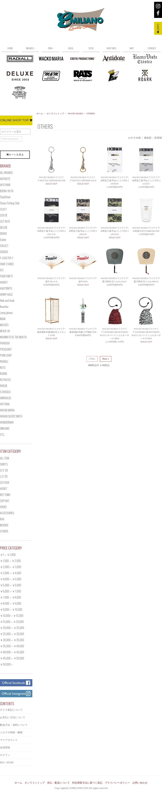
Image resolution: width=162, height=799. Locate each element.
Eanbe (3, 239)
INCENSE (4, 525)
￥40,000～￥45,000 (12, 652)
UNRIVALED (5, 398)
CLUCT (3, 209)
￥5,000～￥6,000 (10, 585)
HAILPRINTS (6, 288)
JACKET (3, 488)
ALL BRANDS (6, 173)
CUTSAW (4, 482)
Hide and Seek (7, 300)
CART (157, 28)
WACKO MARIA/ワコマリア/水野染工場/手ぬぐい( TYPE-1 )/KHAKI (114, 231)
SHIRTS (4, 464)
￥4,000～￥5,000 (10, 579)
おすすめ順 (134, 137)
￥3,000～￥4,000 (10, 573)
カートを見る (15, 154)
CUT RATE (5, 221)
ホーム (39, 113)
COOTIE (3, 215)
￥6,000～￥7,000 (10, 591)
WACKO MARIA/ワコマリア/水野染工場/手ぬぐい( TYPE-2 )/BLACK (51, 231)
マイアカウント (9, 740)
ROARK (3, 373)
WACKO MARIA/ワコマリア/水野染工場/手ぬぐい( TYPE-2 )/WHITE (114, 180)
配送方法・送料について (14, 725)
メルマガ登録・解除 (11, 732)
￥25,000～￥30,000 (12, 634)
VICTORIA (5, 404)
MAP (132, 48)
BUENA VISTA (6, 191)
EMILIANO (4, 428)
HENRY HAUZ (6, 294)
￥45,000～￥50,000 (12, 658)
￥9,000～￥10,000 (11, 609)
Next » (105, 358)
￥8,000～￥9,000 (10, 603)
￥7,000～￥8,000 (10, 597)
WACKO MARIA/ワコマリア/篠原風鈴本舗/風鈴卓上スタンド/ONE (51, 332)
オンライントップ (55, 113)
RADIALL (4, 361)
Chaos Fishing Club (9, 203)
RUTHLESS (5, 380)
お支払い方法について (12, 717)
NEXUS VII (5, 331)
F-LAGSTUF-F (6, 258)
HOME (10, 48)
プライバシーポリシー (117, 782)
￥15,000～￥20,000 (12, 622)
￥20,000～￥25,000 (12, 628)
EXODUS (4, 252)
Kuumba (4, 306)
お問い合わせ (139, 782)
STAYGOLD (5, 392)
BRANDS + (30, 48)
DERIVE (3, 233)
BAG (2, 519)
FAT (2, 270)
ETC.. (2, 434)
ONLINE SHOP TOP (16, 120)
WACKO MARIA (75, 113)
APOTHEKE (5, 185)
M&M (2, 319)
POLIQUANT (6, 349)
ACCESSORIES (7, 513)
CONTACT (152, 48)
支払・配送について (58, 782)
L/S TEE (4, 476)
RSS (2, 762)
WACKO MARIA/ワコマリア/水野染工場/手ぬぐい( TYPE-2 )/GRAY (146, 180)
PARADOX (5, 343)
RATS (3, 367)
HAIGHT (4, 282)
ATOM (9, 762)
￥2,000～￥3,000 (10, 567)
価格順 (147, 137)
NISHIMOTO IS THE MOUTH (13, 337)
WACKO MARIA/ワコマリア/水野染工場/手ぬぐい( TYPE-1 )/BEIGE (83, 231)
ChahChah (5, 197)
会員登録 (5, 747)
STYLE (91, 48)
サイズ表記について (11, 710)
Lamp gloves (6, 313)
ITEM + (50, 48)
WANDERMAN (6, 422)
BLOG (70, 48)
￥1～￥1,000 (8, 555)
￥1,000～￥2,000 (10, 561)
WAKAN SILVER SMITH (11, 416)
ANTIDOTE (5, 179)
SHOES (3, 507)
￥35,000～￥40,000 (12, 646)
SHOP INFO (111, 48)
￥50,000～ (6, 664)
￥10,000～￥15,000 (11, 615)
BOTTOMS (5, 495)
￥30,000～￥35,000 (12, 640)
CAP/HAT (4, 501)
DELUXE (3, 227)
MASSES (4, 325)
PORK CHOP (6, 355)
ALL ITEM (4, 458)
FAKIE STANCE (7, 264)
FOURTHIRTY (6, 276)
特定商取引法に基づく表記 (87, 782)
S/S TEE (4, 470)
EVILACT (4, 246)
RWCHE (3, 386)
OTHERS (91, 113)
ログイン (5, 755)
